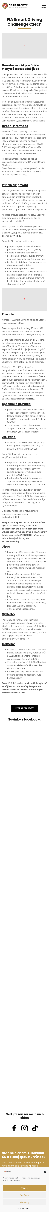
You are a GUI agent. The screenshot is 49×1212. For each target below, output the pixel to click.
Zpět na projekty (24, 708)
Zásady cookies (23, 1208)
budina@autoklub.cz (18, 96)
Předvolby (24, 1202)
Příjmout (24, 1187)
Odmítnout (24, 1195)
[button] (45, 1171)
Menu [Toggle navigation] (44, 6)
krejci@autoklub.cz (28, 108)
